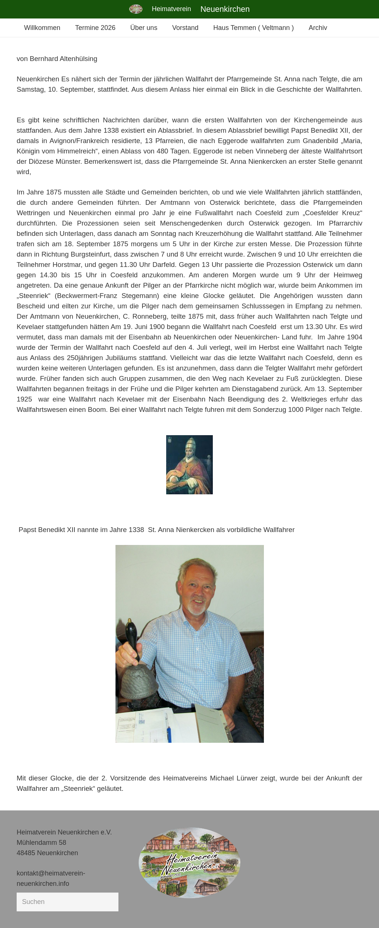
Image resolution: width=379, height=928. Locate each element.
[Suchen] (67, 902)
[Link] (135, 9)
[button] (16, 911)
